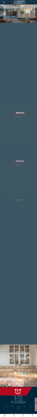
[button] (1, 14)
